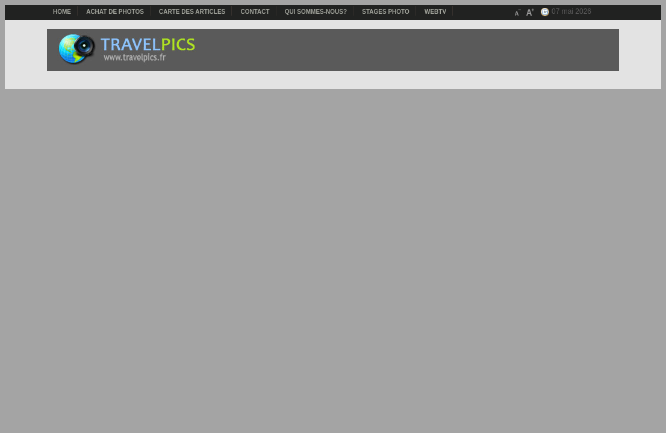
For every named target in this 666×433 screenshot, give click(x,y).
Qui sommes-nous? (316, 11)
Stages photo (385, 11)
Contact (254, 11)
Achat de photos (115, 11)
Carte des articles (192, 11)
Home (62, 11)
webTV (435, 11)
